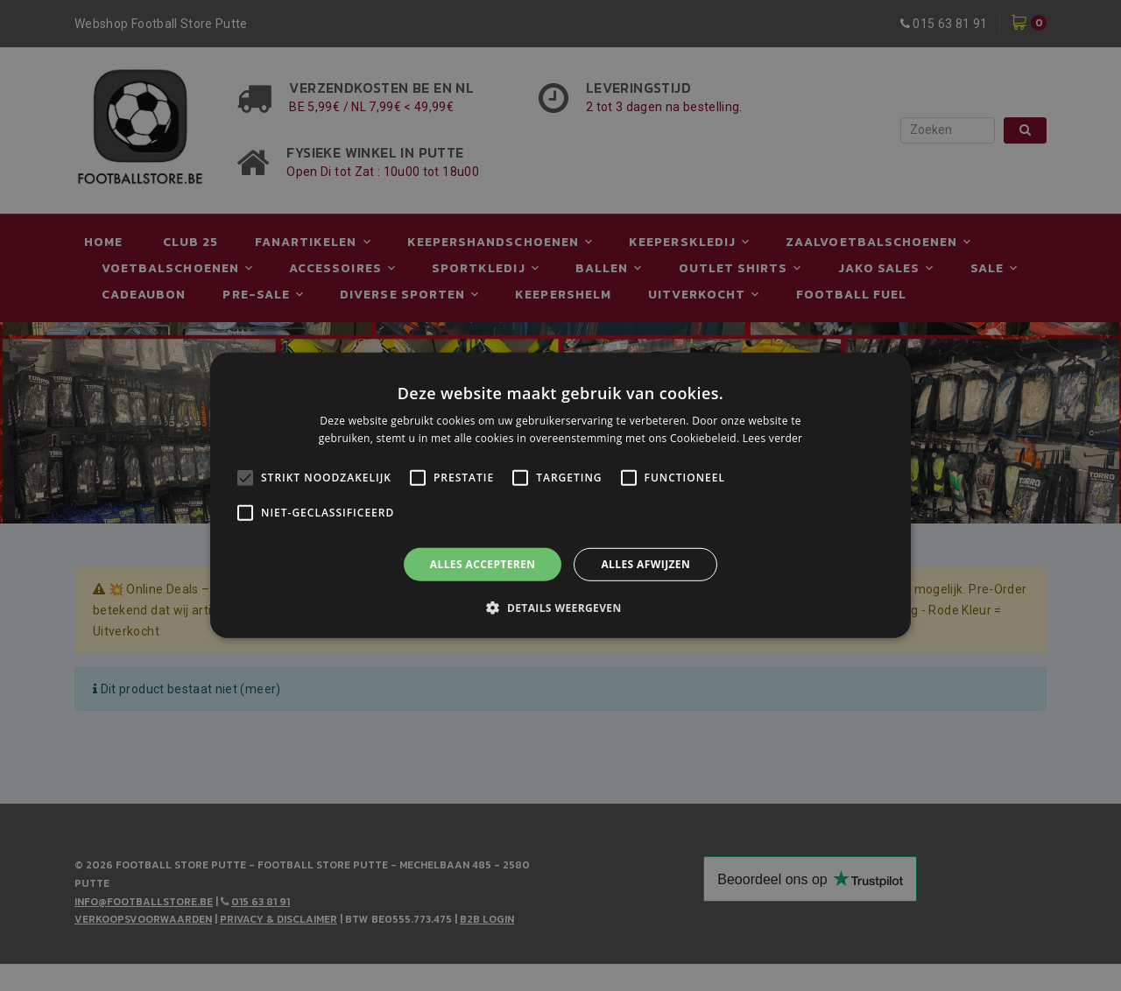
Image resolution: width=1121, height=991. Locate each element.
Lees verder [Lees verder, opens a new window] (773, 438)
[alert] (560, 495)
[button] (560, 607)
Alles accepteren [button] (483, 564)
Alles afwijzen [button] (645, 564)
